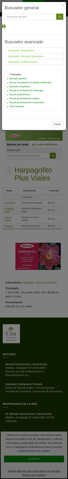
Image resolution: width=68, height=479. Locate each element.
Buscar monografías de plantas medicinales (30, 82)
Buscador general (17, 78)
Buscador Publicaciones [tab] (23, 61)
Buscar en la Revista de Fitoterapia (26, 90)
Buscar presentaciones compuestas (26, 102)
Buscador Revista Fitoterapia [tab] (26, 56)
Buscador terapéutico (19, 86)
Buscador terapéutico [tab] (21, 50)
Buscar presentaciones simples (24, 98)
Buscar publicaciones (19, 94)
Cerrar (57, 124)
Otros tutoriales (16, 106)
